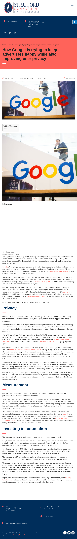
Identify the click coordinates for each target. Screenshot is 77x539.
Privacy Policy (23, 535)
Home (4, 45)
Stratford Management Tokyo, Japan (24, 533)
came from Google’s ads (36, 296)
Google (5, 267)
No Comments (69, 78)
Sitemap (15, 535)
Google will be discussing (58, 271)
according (66, 292)
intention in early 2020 (43, 282)
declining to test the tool (49, 341)
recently (66, 414)
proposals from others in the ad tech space (25, 350)
